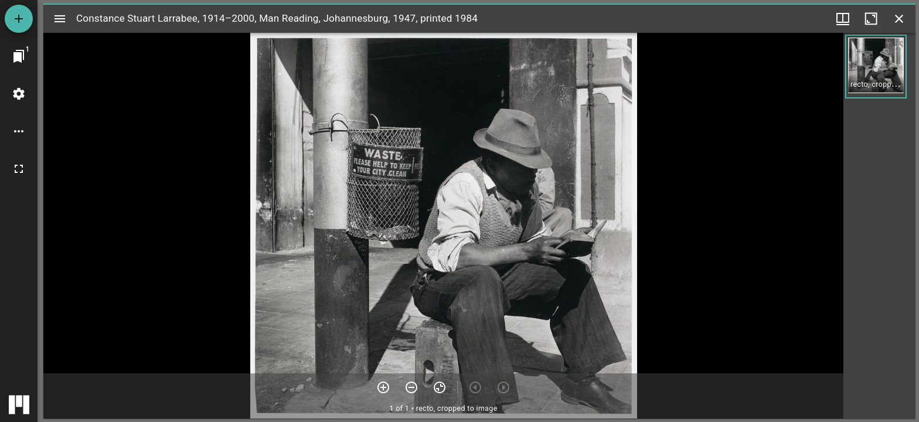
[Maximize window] (871, 19)
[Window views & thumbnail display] (843, 19)
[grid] (879, 225)
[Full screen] (19, 169)
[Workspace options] (19, 131)
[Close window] (899, 19)
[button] (876, 67)
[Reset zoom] (440, 387)
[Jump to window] (19, 56)
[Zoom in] (383, 387)
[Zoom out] (411, 387)
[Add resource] (19, 19)
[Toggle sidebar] (60, 19)
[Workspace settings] (19, 94)
